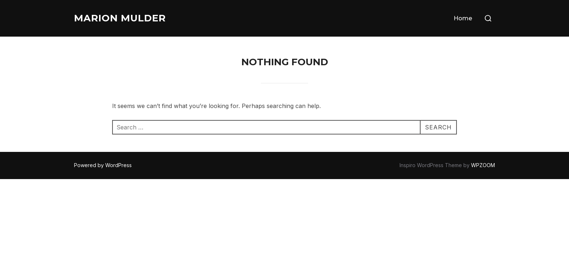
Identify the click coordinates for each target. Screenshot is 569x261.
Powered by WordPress (103, 165)
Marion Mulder (120, 18)
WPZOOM (483, 165)
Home (463, 18)
